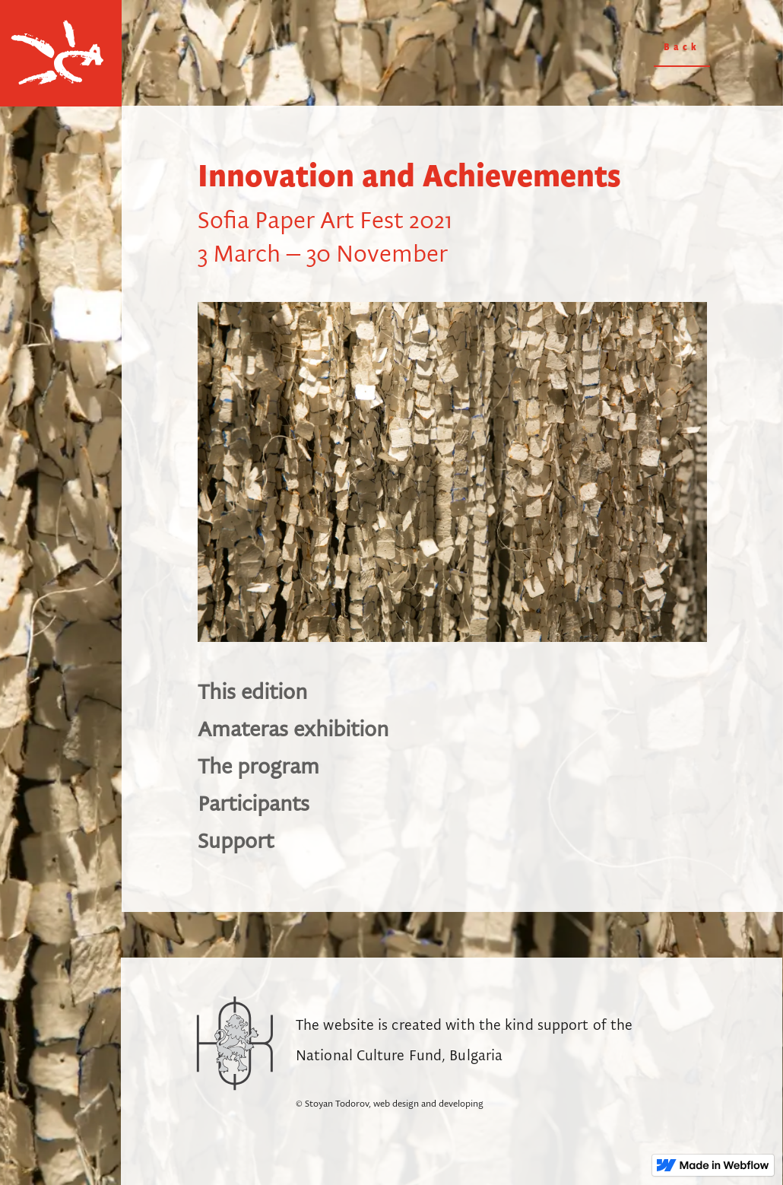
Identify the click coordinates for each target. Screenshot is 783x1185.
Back (682, 47)
